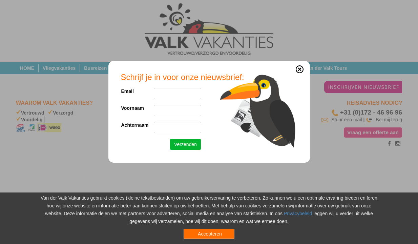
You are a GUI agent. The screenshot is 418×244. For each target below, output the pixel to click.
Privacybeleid (298, 213)
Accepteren (210, 234)
